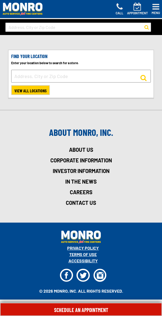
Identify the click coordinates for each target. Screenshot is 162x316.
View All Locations (30, 90)
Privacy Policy (83, 247)
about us (81, 149)
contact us (81, 203)
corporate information (81, 160)
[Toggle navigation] (156, 9)
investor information (81, 171)
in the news (81, 181)
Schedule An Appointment (81, 310)
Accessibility (83, 260)
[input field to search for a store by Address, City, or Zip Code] (78, 27)
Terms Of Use (83, 254)
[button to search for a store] (147, 27)
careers (81, 192)
